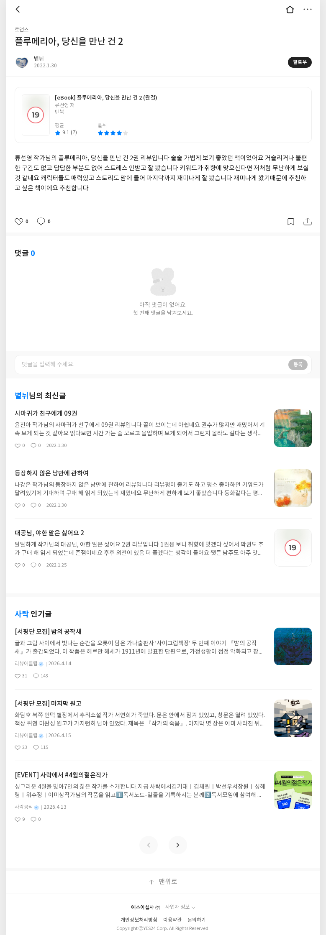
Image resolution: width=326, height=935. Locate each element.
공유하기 (307, 221)
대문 (290, 9)
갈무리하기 (291, 221)
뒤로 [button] (19, 9)
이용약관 (172, 920)
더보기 (307, 9)
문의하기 (196, 920)
